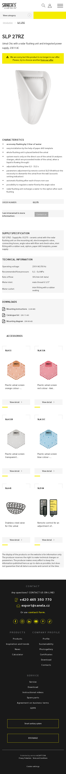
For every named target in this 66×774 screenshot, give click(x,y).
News (17, 649)
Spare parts (33, 697)
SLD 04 (40, 488)
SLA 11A (41, 350)
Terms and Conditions (40, 758)
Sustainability (46, 644)
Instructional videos (33, 692)
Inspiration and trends (17, 644)
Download (46, 659)
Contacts (46, 664)
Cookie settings (33, 766)
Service (33, 681)
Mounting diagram (15, 321)
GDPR (33, 708)
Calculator (17, 654)
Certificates (46, 654)
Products (17, 638)
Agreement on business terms (33, 702)
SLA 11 (8, 350)
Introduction (8, 23)
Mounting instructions (17, 309)
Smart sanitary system (33, 723)
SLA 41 (8, 488)
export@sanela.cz (36, 605)
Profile (46, 638)
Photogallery (46, 649)
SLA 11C (41, 419)
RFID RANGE (33, 738)
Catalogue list (13, 315)
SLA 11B (9, 419)
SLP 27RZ (21, 23)
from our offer (47, 60)
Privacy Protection (25, 758)
